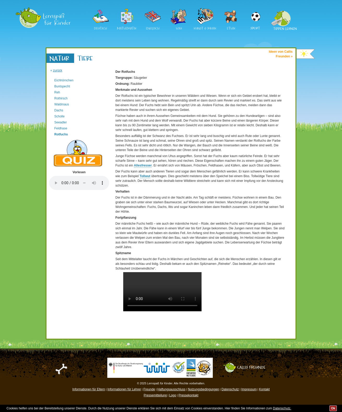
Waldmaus (61, 104)
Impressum (249, 389)
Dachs (58, 110)
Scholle (59, 116)
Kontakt (264, 389)
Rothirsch (61, 98)
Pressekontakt (188, 395)
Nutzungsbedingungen (203, 389)
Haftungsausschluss (171, 389)
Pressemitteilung (155, 395)
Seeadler (60, 122)
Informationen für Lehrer (124, 389)
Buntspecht (62, 86)
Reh (57, 92)
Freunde (149, 389)
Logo (172, 395)
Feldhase (60, 128)
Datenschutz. (282, 408)
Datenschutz (230, 389)
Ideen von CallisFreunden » (281, 54)
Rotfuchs (61, 134)
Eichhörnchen (63, 80)
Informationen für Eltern (88, 389)
